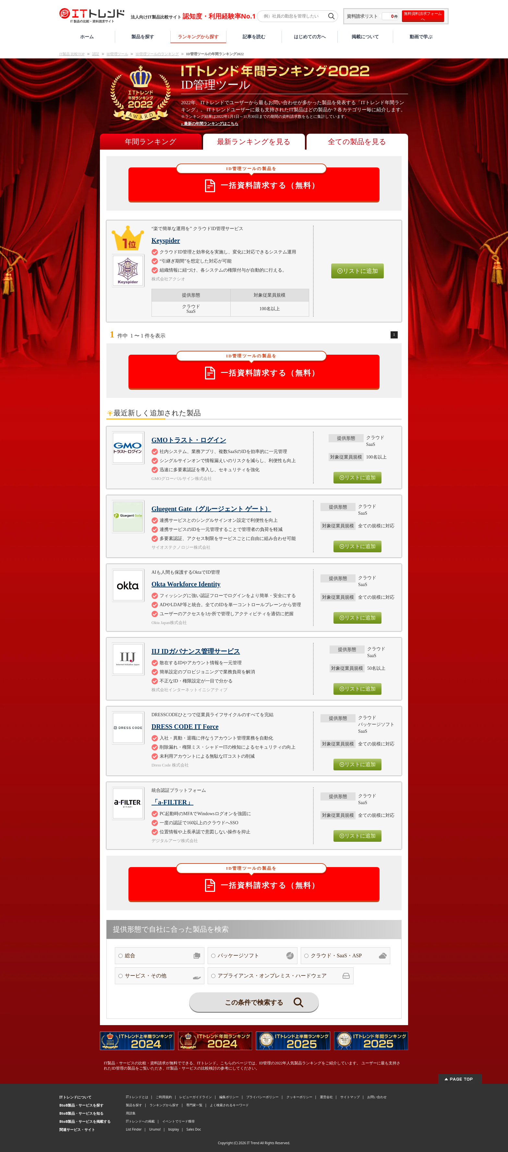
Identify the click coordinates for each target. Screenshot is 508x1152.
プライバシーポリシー (262, 1097)
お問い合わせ (377, 1097)
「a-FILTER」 (172, 802)
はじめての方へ (310, 36)
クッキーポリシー (299, 1097)
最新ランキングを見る (254, 142)
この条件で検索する (264, 1002)
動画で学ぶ (421, 36)
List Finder (134, 1129)
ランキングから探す (198, 36)
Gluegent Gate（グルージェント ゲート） (211, 508)
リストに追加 (357, 271)
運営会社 (326, 1097)
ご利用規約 (164, 1097)
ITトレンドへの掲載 (140, 1121)
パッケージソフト (256, 956)
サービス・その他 (163, 976)
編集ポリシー (229, 1097)
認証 (95, 54)
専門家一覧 (194, 1105)
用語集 (131, 1113)
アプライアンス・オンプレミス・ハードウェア (284, 976)
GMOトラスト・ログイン (188, 440)
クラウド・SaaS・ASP (349, 956)
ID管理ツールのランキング (157, 54)
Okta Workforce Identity (186, 584)
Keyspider (165, 240)
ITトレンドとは (137, 1097)
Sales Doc (194, 1129)
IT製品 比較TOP (72, 54)
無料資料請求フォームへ (423, 16)
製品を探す (142, 36)
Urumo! (155, 1129)
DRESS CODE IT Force (185, 726)
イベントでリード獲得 (178, 1121)
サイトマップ (350, 1097)
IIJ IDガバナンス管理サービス (195, 651)
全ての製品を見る (357, 142)
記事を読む (254, 36)
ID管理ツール (117, 54)
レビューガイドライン (195, 1097)
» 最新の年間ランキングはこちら (209, 123)
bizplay (173, 1129)
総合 (163, 956)
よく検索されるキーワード (229, 1105)
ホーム (87, 36)
